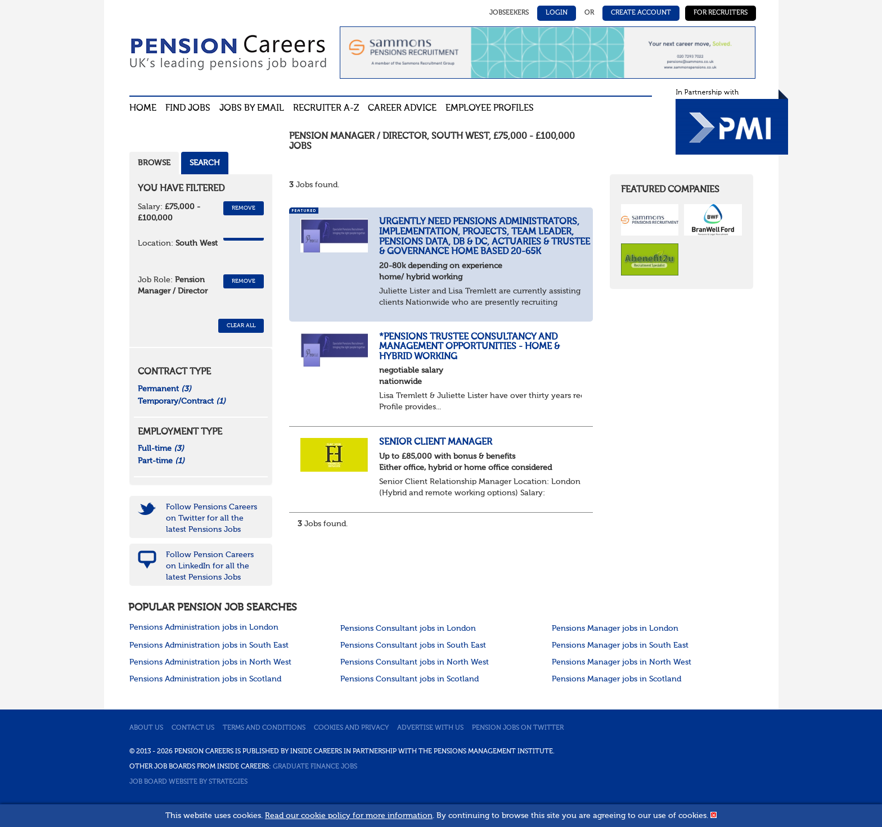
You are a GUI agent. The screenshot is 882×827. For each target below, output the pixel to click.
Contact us (193, 728)
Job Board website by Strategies (188, 782)
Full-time (161, 449)
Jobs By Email (251, 108)
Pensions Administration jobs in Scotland (205, 679)
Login (557, 13)
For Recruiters (721, 13)
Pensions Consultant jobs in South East (413, 645)
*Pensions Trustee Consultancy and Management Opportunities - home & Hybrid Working (469, 347)
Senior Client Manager (435, 442)
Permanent (164, 389)
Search (205, 163)
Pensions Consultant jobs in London (408, 628)
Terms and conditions (264, 728)
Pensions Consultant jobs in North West (414, 662)
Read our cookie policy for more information (349, 816)
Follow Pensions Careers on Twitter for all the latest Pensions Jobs (211, 518)
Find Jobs (187, 108)
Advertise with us (430, 728)
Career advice (402, 108)
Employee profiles (490, 108)
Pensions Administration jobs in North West (210, 662)
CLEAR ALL (241, 325)
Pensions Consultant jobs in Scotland (409, 679)
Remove (243, 208)
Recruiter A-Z (326, 108)
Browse (154, 163)
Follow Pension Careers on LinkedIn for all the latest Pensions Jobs (210, 566)
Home (142, 108)
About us (146, 728)
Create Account (641, 13)
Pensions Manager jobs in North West (621, 662)
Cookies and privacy (351, 728)
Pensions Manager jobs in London (615, 628)
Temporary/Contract (182, 401)
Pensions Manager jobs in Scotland (616, 679)
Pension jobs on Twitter (518, 728)
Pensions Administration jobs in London (203, 627)
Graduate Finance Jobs (315, 766)
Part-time (161, 461)
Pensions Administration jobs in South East (209, 645)
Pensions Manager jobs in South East (620, 645)
